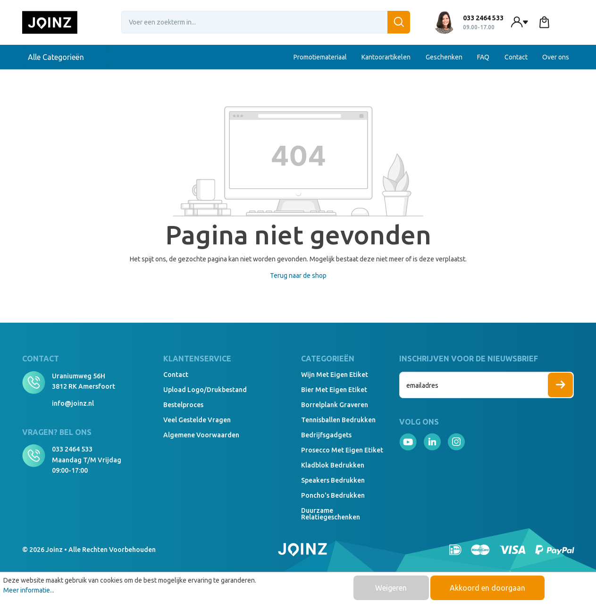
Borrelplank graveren (334, 405)
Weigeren (391, 588)
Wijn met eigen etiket (334, 374)
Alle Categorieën (65, 57)
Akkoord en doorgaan (487, 588)
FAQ (483, 57)
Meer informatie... (28, 590)
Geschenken (444, 57)
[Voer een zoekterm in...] (265, 22)
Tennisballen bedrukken (338, 420)
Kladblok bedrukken (332, 465)
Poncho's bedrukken (333, 495)
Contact (516, 57)
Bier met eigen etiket (334, 389)
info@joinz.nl (73, 403)
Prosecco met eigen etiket (342, 450)
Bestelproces (183, 405)
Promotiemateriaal (320, 57)
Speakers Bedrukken (333, 480)
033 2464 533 (72, 449)
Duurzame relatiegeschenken (330, 514)
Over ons (555, 57)
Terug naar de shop (298, 275)
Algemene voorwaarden (201, 435)
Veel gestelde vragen (197, 420)
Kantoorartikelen (386, 57)
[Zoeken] (398, 22)
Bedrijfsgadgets (326, 435)
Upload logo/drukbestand (205, 389)
